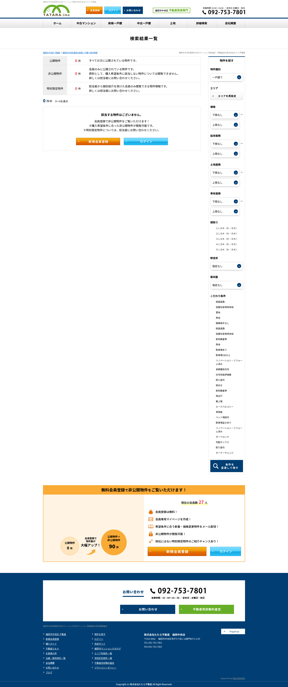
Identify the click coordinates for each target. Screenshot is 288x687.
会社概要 (50, 662)
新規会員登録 (52, 638)
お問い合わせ (52, 667)
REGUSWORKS (239, 678)
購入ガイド (51, 643)
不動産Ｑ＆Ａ (52, 648)
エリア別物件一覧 (103, 653)
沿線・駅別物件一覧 (56, 658)
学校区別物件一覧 (103, 658)
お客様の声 (51, 653)
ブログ (49, 672)
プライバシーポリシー (105, 667)
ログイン (98, 638)
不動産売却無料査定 (104, 662)
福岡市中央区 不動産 (51, 52)
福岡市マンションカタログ (107, 648)
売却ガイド (99, 643)
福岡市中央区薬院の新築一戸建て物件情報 (80, 52)
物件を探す (99, 634)
